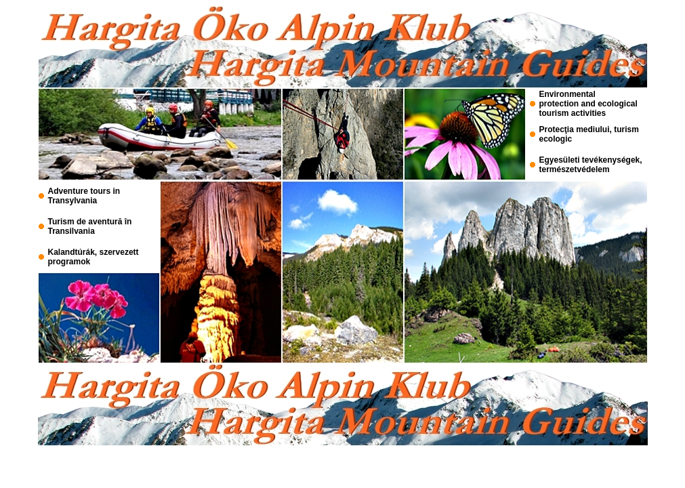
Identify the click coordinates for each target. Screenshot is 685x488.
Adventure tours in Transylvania (84, 195)
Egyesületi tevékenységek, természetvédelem (590, 164)
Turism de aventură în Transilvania (90, 226)
